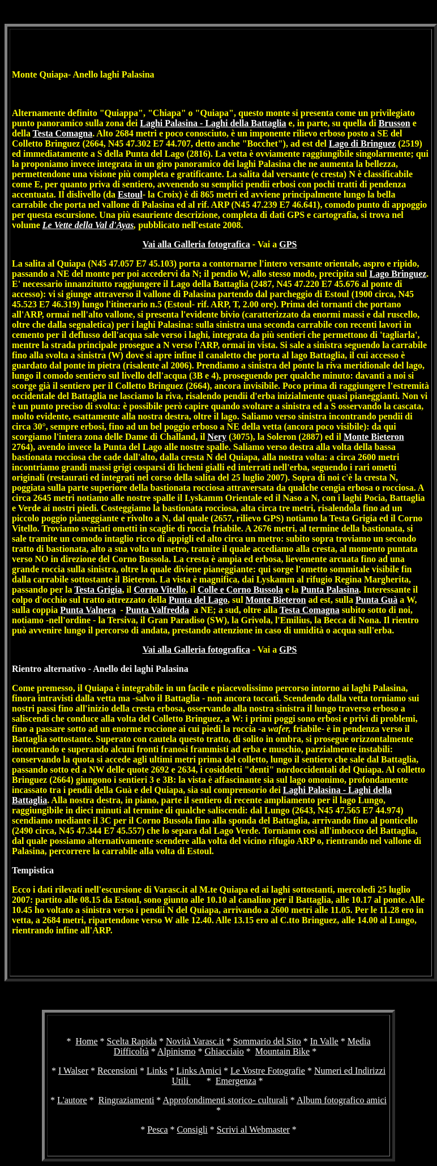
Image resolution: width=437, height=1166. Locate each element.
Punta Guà (376, 600)
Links (157, 1070)
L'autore (72, 1100)
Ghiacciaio (223, 1051)
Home (86, 1041)
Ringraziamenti (126, 1100)
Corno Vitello (160, 589)
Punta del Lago (198, 600)
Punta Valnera (87, 610)
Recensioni (117, 1070)
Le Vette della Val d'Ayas (88, 225)
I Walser (73, 1070)
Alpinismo (176, 1051)
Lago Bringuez (397, 273)
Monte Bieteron (374, 436)
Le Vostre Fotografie (267, 1070)
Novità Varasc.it (195, 1041)
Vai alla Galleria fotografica (196, 244)
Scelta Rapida (132, 1041)
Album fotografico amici (342, 1100)
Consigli (192, 1129)
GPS (288, 244)
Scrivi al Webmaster (253, 1129)
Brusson (394, 123)
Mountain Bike (282, 1051)
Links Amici (199, 1070)
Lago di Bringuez (362, 143)
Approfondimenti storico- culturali (225, 1100)
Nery (216, 436)
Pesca (157, 1129)
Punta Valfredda (157, 610)
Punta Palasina (330, 589)
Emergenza (236, 1081)
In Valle (324, 1041)
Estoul (130, 194)
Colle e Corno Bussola (240, 589)
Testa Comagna (63, 133)
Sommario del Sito (267, 1041)
